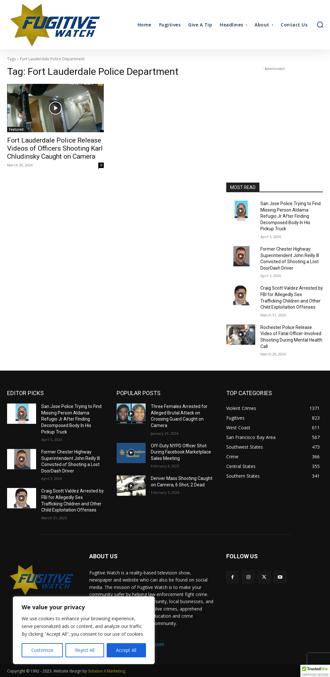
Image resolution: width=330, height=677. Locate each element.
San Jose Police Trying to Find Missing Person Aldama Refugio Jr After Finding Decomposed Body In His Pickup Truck (290, 216)
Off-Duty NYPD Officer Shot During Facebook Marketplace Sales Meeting (181, 452)
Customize (42, 650)
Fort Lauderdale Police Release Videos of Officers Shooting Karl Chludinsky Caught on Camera (55, 148)
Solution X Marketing (106, 671)
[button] (320, 24)
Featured (16, 129)
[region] (84, 630)
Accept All (126, 650)
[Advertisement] (274, 112)
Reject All (84, 650)
